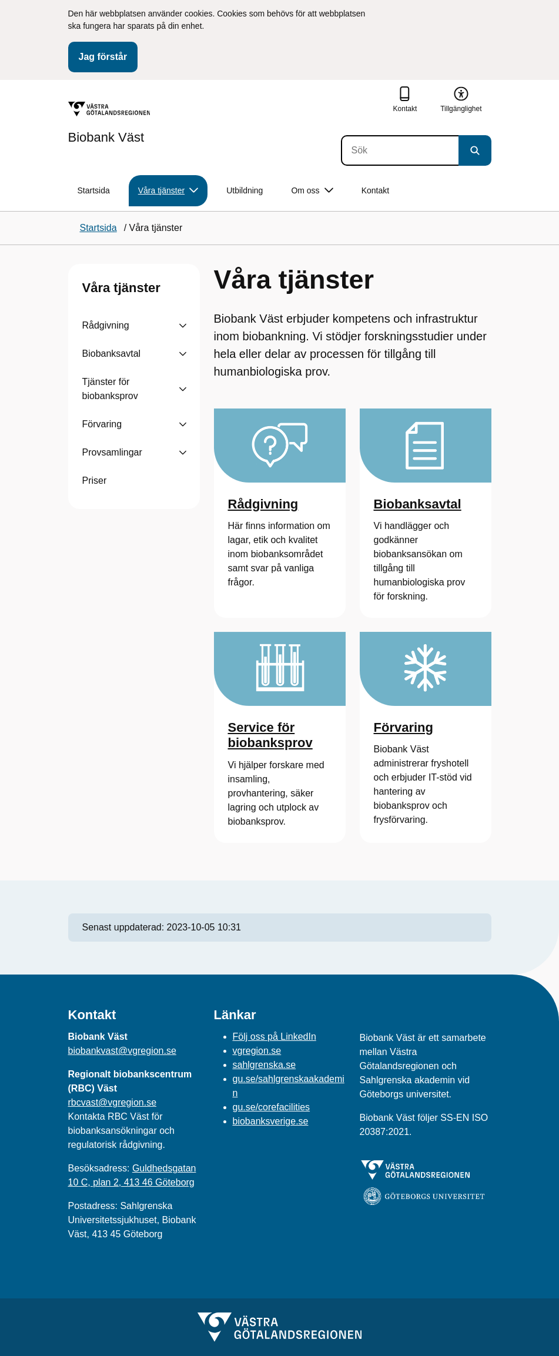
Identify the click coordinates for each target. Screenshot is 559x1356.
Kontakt (375, 190)
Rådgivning (105, 325)
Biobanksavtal (111, 354)
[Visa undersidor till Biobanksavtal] (183, 354)
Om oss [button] (312, 191)
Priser (94, 481)
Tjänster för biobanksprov (110, 389)
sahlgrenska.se (264, 1065)
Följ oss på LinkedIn (274, 1037)
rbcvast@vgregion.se (112, 1102)
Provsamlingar (112, 452)
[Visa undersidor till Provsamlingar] (183, 453)
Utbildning (244, 190)
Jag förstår (103, 57)
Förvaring (102, 424)
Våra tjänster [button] (168, 191)
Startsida (94, 190)
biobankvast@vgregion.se (122, 1051)
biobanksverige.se (271, 1121)
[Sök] (399, 150)
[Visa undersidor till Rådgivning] (183, 326)
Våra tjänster (121, 287)
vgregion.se (257, 1051)
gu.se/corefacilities (271, 1107)
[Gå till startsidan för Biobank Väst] (109, 123)
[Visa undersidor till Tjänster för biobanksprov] (183, 389)
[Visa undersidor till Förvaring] (183, 424)
